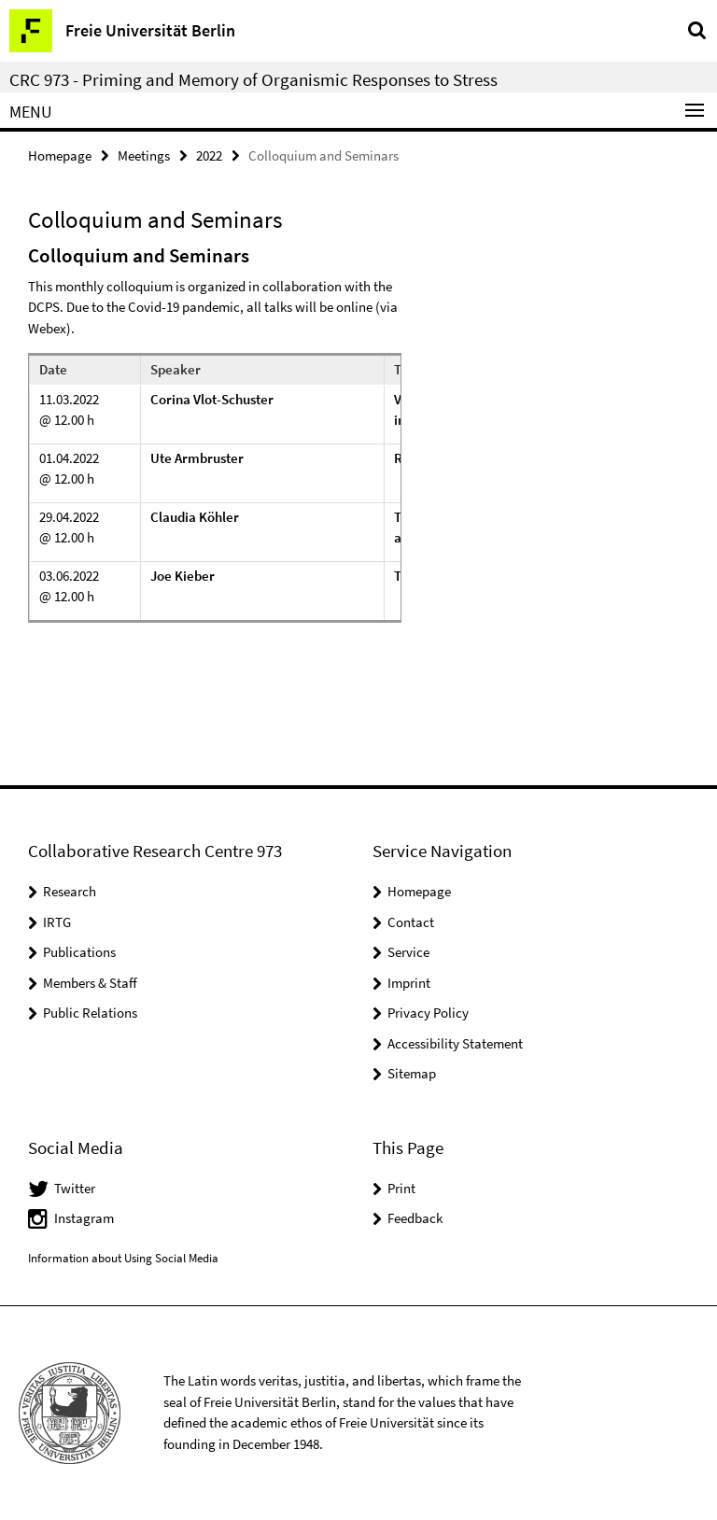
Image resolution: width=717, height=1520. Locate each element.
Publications (79, 952)
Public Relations (90, 1012)
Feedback (415, 1218)
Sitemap (411, 1073)
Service (408, 952)
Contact (410, 922)
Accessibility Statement (455, 1043)
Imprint (408, 983)
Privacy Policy (428, 1012)
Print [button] (401, 1188)
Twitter (74, 1188)
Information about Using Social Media (123, 1258)
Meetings (144, 155)
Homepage (59, 155)
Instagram (84, 1218)
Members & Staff (90, 983)
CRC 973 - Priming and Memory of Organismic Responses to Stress (253, 79)
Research (69, 891)
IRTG (57, 922)
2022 (209, 155)
